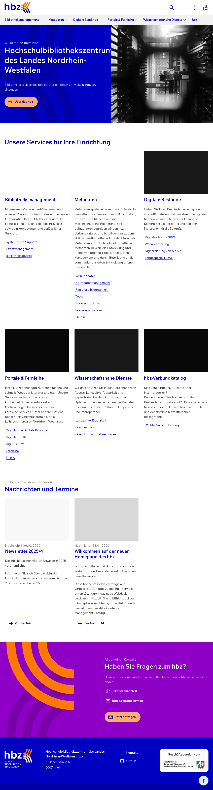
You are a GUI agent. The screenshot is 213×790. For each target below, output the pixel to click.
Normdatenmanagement (92, 283)
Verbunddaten (85, 276)
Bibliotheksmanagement (23, 20)
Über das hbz (20, 101)
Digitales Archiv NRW (160, 237)
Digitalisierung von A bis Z (163, 251)
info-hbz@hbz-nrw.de (124, 700)
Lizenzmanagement (19, 249)
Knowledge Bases (87, 303)
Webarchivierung (157, 244)
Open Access (84, 427)
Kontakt (128, 752)
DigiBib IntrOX (16, 437)
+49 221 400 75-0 (121, 691)
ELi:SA (10, 458)
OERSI (80, 317)
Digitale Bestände (87, 20)
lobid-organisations (88, 310)
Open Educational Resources (95, 434)
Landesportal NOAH (159, 258)
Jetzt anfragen (122, 717)
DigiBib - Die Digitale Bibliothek (27, 430)
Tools (79, 296)
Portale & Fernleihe (122, 20)
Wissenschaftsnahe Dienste (164, 20)
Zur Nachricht (21, 623)
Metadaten (57, 20)
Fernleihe (12, 451)
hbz (196, 20)
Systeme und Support (21, 242)
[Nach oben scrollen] (203, 780)
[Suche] (171, 7)
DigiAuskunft (15, 444)
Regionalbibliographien (91, 290)
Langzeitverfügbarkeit (90, 420)
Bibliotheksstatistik (19, 256)
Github (127, 761)
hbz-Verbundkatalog (164, 425)
